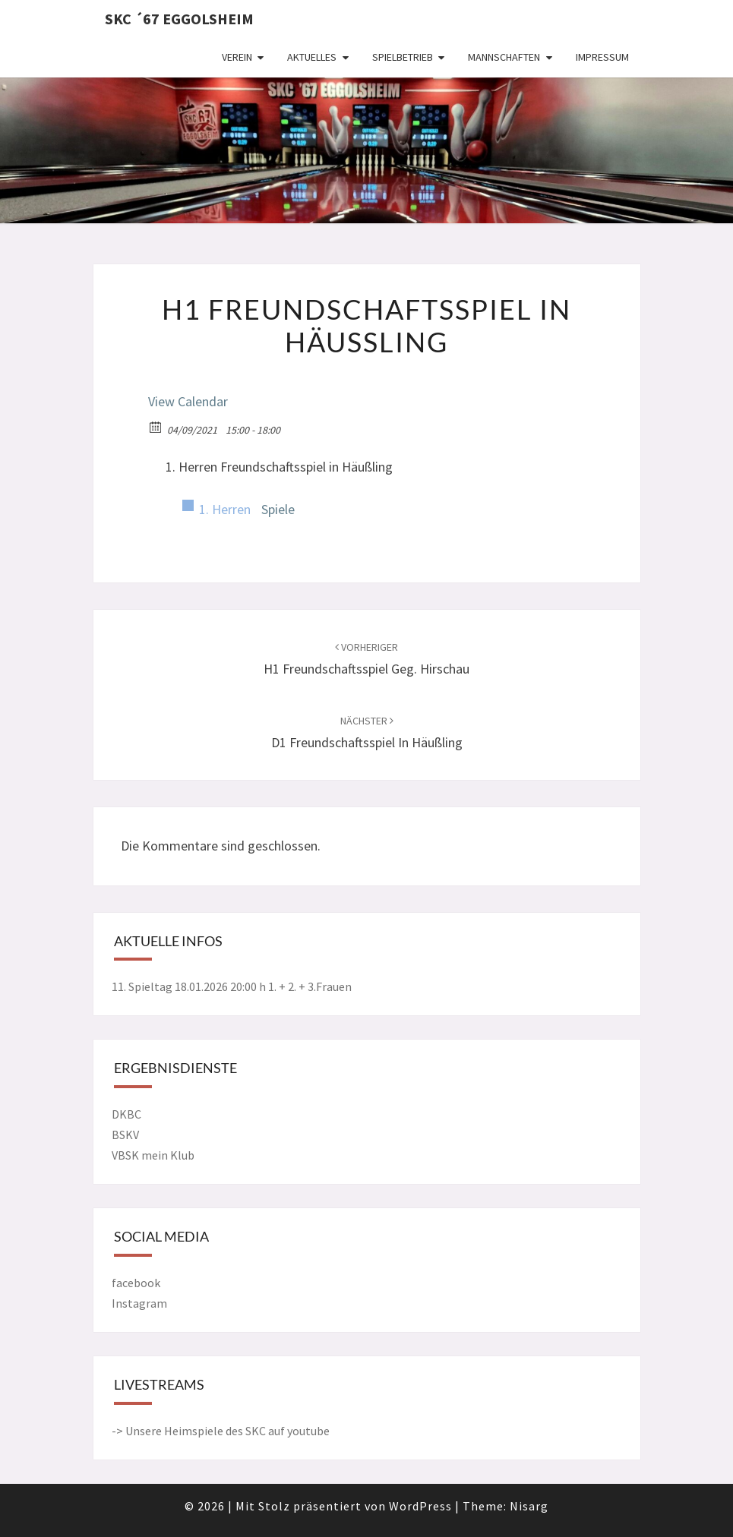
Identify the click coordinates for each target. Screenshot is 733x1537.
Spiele (278, 509)
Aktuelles (311, 57)
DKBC (126, 1114)
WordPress (420, 1505)
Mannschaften (504, 57)
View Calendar (188, 401)
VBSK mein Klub (153, 1155)
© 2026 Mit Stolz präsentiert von (287, 1505)
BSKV (125, 1134)
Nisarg (529, 1505)
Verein (237, 57)
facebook (136, 1282)
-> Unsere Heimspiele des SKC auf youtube (221, 1430)
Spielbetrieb (402, 57)
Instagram (139, 1303)
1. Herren (225, 509)
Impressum (602, 57)
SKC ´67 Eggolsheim (179, 18)
